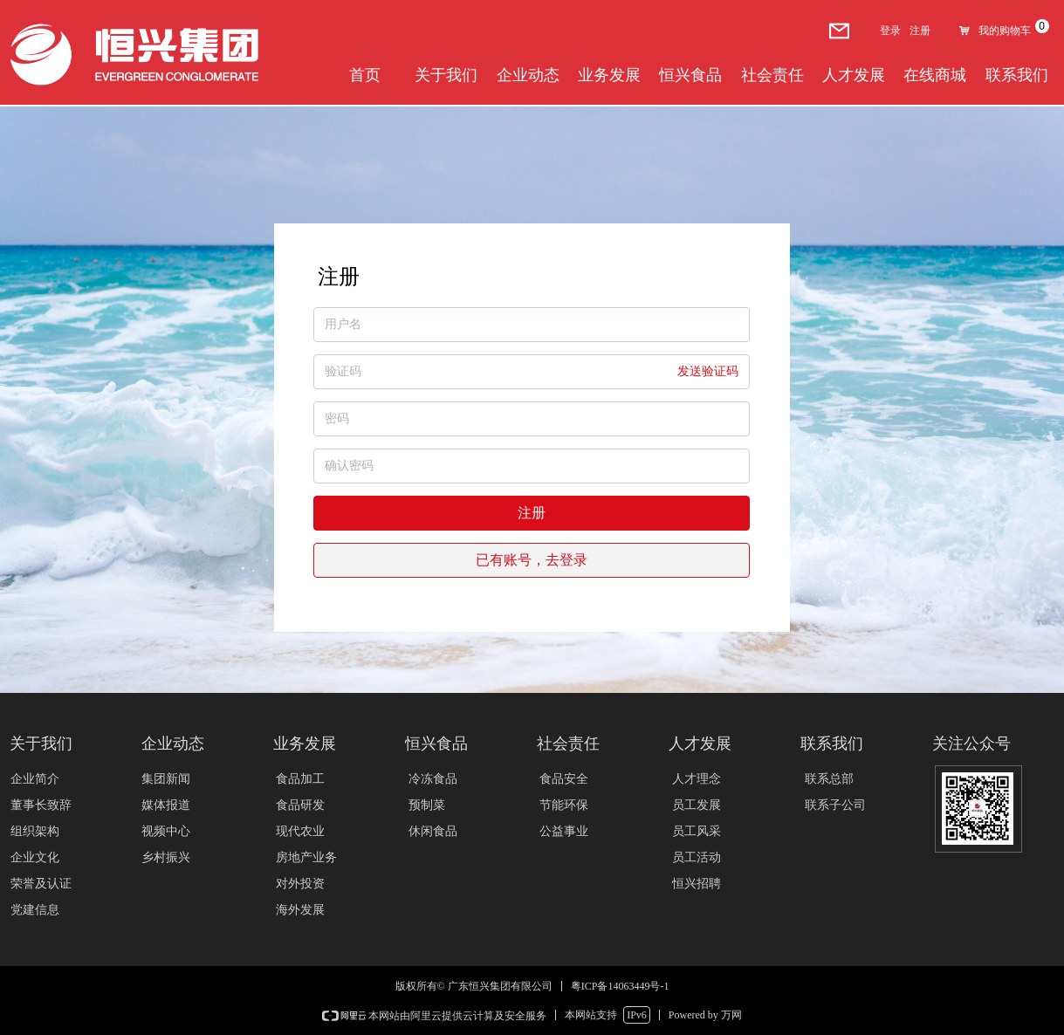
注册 (532, 512)
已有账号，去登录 (531, 559)
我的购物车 (1004, 30)
